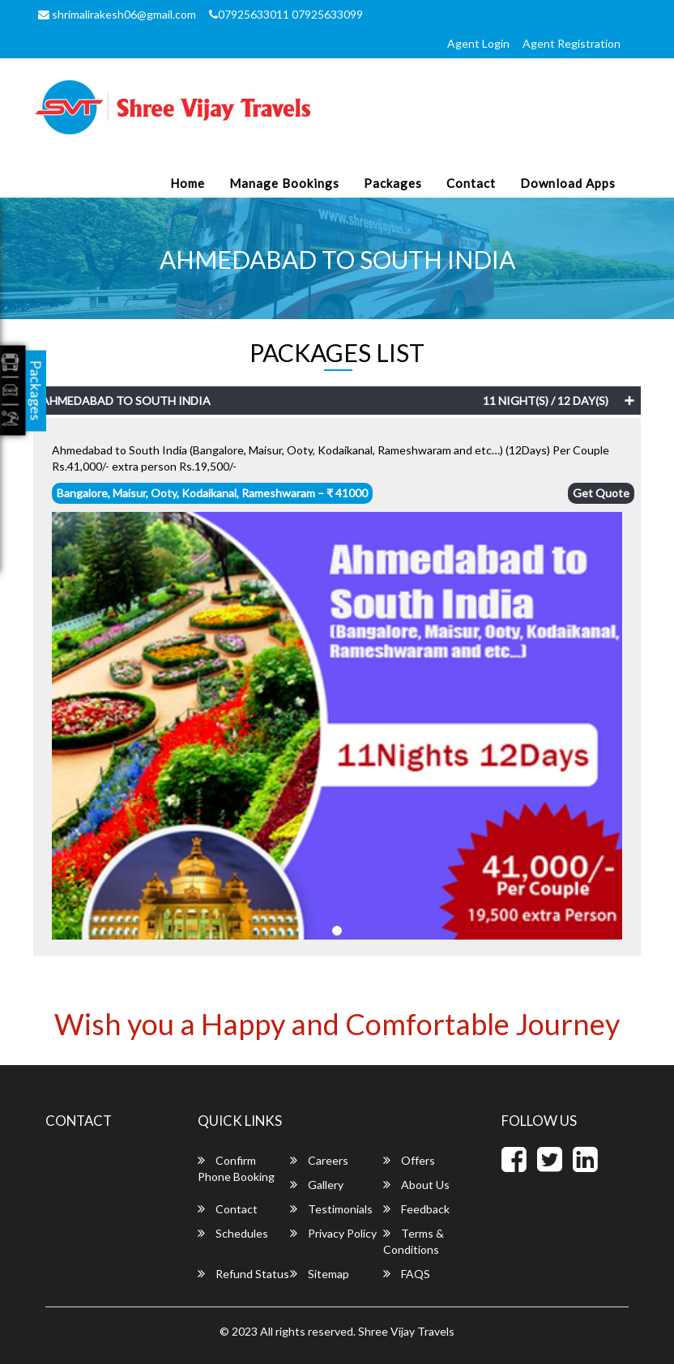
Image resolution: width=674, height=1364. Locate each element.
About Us (416, 1184)
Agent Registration (572, 43)
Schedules (233, 1233)
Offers (409, 1160)
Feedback (416, 1209)
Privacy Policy (333, 1233)
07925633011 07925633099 (286, 14)
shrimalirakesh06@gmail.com (117, 14)
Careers (319, 1160)
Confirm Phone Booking (236, 1168)
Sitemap (319, 1274)
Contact (471, 183)
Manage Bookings (284, 183)
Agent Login (478, 43)
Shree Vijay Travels (406, 1331)
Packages (393, 183)
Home (187, 183)
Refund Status (243, 1274)
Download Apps (568, 183)
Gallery (316, 1184)
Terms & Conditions (413, 1241)
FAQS (406, 1274)
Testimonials (331, 1209)
